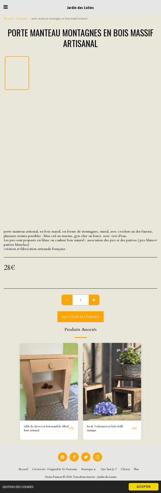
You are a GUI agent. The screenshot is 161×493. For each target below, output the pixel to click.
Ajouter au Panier (81, 316)
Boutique (22, 18)
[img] (49, 382)
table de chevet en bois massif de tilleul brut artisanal (46, 428)
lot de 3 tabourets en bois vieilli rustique (105, 428)
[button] (5, 7)
